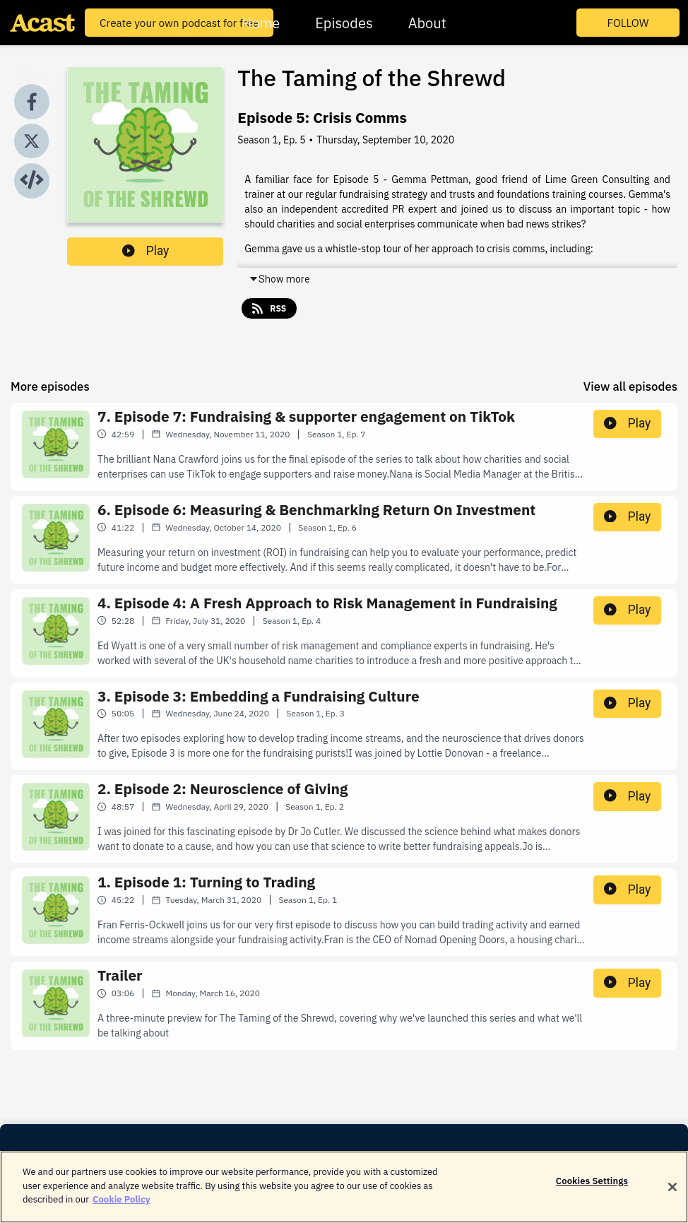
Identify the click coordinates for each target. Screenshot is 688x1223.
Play (145, 251)
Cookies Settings (592, 1189)
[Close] (672, 1194)
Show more (279, 279)
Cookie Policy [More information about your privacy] (121, 1207)
